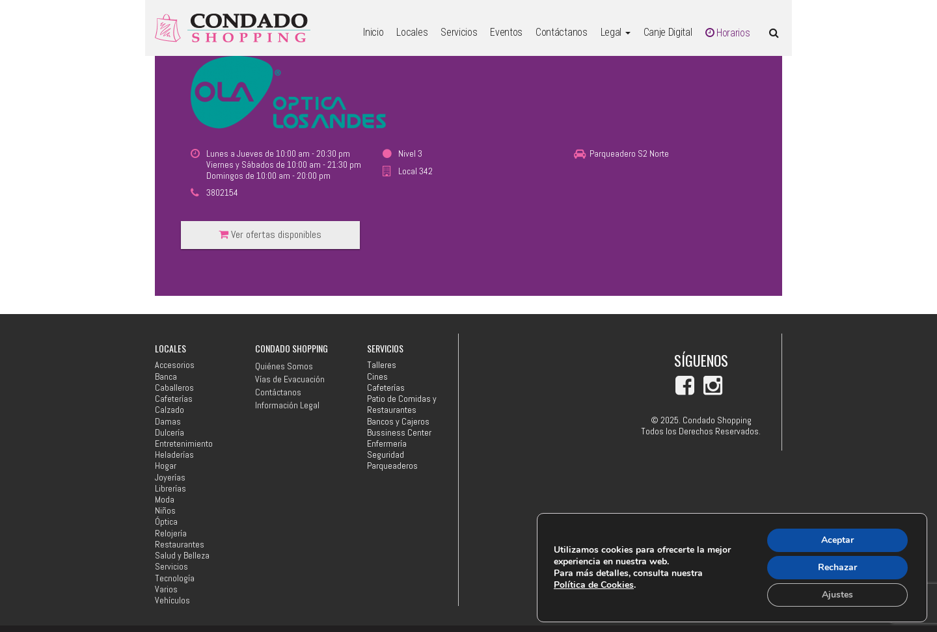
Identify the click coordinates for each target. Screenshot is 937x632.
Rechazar (837, 567)
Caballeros (174, 387)
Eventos (506, 32)
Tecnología (175, 578)
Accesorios (175, 365)
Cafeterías (174, 398)
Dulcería (169, 432)
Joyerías (170, 477)
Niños (165, 510)
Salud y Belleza (182, 555)
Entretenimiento (184, 443)
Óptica (166, 521)
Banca (166, 376)
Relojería (171, 533)
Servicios (459, 32)
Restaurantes (179, 544)
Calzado (169, 409)
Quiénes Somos (284, 366)
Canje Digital (668, 32)
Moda (164, 499)
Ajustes (837, 594)
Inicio (373, 32)
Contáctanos (561, 32)
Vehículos (172, 600)
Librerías (170, 488)
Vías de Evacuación (290, 379)
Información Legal (287, 405)
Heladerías (174, 454)
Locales (412, 32)
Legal (616, 32)
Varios (166, 589)
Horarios (727, 33)
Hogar (165, 465)
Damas (168, 421)
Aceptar (837, 540)
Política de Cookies (594, 585)
